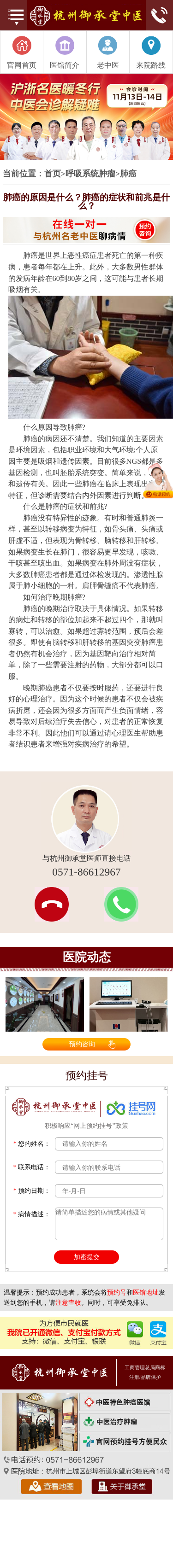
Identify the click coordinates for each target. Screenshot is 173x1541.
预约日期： (32, 1190)
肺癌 (128, 174)
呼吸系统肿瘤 (90, 174)
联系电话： (32, 1167)
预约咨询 (82, 1044)
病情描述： (32, 1214)
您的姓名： (32, 1143)
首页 (52, 174)
